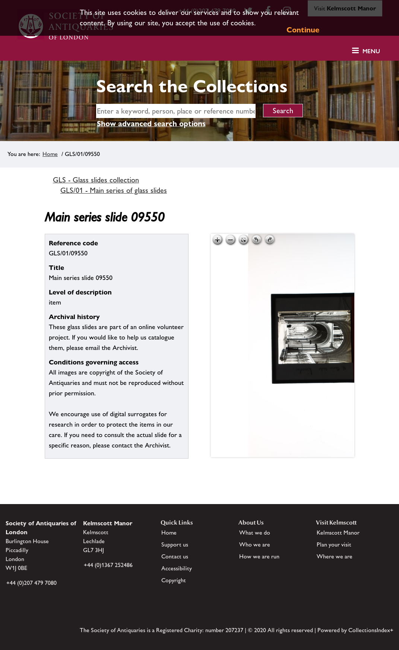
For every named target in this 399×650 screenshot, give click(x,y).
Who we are (254, 544)
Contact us (174, 556)
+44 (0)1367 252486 (108, 564)
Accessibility (176, 568)
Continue (302, 29)
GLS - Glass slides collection (96, 179)
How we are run (259, 556)
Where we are (334, 556)
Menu (371, 51)
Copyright (173, 580)
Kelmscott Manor (338, 532)
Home (50, 153)
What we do (254, 532)
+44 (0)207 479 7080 (31, 582)
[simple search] (176, 111)
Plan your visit (334, 544)
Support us (174, 544)
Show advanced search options (151, 123)
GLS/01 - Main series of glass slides (113, 190)
